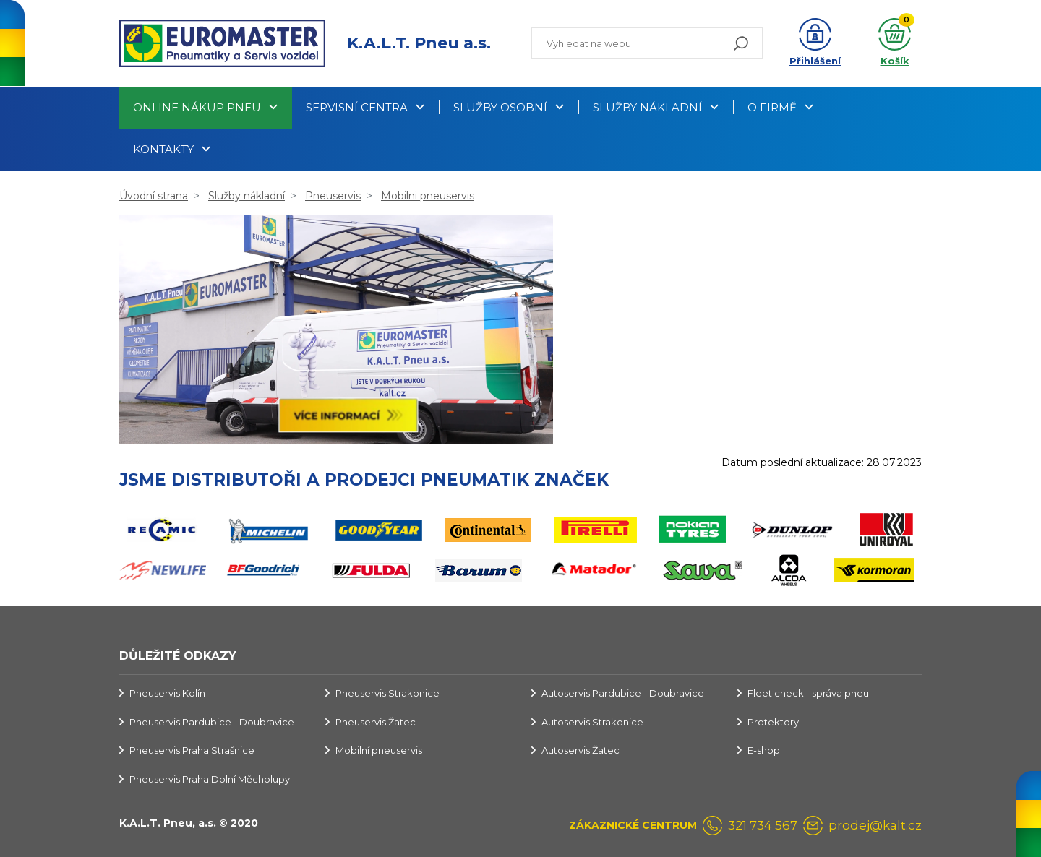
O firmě (772, 107)
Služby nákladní (647, 107)
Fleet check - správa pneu (808, 693)
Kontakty (163, 149)
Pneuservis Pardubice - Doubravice (211, 722)
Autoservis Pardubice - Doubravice (622, 693)
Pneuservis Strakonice (387, 693)
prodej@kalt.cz (875, 825)
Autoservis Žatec (580, 750)
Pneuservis (333, 195)
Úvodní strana (153, 195)
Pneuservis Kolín (167, 693)
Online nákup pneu (197, 107)
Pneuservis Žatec (375, 722)
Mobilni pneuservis (427, 195)
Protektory (773, 722)
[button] (815, 43)
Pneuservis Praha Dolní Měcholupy (209, 779)
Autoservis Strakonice (592, 722)
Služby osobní (500, 107)
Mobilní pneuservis (378, 750)
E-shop (763, 750)
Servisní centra (357, 107)
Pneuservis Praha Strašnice (191, 750)
